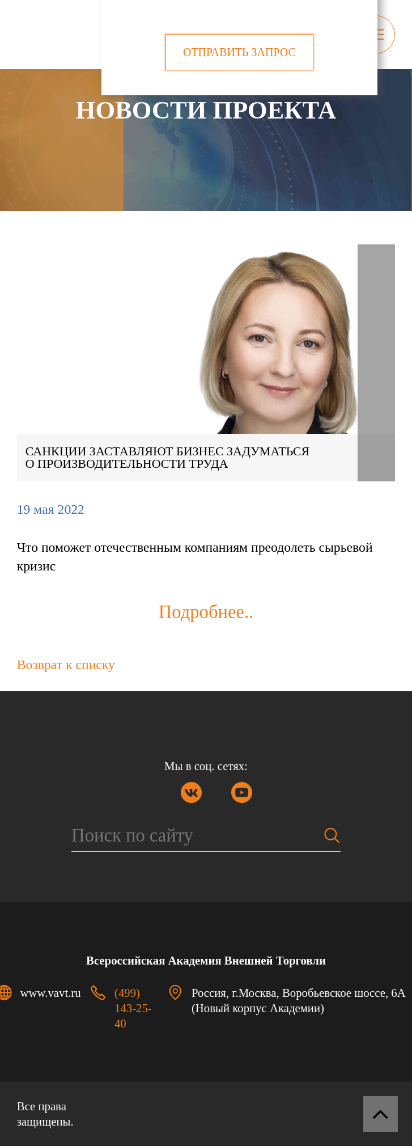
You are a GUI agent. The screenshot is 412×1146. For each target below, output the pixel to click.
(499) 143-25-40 (133, 1008)
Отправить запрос (239, 52)
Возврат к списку (66, 664)
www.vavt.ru (50, 992)
